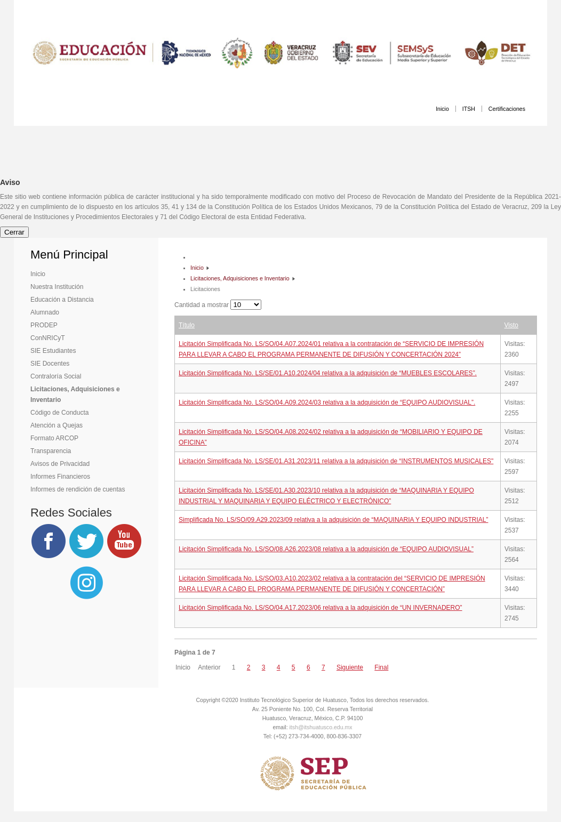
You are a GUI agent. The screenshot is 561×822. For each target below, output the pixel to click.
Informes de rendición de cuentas (77, 489)
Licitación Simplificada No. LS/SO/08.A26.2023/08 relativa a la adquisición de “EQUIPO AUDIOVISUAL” (326, 549)
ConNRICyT (47, 338)
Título (187, 325)
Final (381, 667)
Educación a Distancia (62, 299)
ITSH (468, 109)
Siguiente (349, 667)
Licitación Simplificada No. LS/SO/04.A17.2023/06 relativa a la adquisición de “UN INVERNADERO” (320, 607)
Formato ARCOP (54, 438)
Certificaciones (506, 109)
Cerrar (14, 232)
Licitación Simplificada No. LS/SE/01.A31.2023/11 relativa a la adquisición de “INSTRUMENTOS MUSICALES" (336, 461)
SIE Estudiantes (53, 350)
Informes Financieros (60, 476)
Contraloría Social (55, 376)
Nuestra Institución (56, 287)
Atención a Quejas (56, 425)
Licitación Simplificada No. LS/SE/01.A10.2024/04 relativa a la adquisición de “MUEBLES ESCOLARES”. (328, 373)
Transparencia (50, 451)
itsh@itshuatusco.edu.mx (321, 727)
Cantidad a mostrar (202, 305)
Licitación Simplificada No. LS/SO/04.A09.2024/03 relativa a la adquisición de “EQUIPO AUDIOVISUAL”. (327, 402)
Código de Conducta (59, 412)
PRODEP (44, 325)
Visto (511, 325)
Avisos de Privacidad (60, 464)
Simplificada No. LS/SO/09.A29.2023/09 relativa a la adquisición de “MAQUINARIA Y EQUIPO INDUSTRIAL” (333, 519)
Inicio (442, 109)
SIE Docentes (49, 363)
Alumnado (44, 312)
